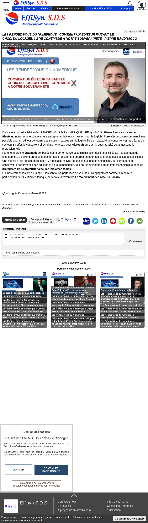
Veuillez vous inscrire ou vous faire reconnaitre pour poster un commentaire (63, 239)
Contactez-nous (67, 501)
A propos (125, 8)
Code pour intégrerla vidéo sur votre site (41, 221)
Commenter (136, 241)
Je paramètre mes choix (130, 518)
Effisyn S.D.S (33, 502)
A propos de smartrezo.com (74, 510)
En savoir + (64, 505)
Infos (117, 501)
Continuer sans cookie (51, 470)
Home (17, 8)
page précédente (136, 31)
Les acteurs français (68, 8)
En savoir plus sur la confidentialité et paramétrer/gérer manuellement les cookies (36, 484)
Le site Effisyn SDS (101, 8)
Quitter (18, 469)
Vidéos (45, 8)
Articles (31, 8)
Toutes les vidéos (14, 219)
